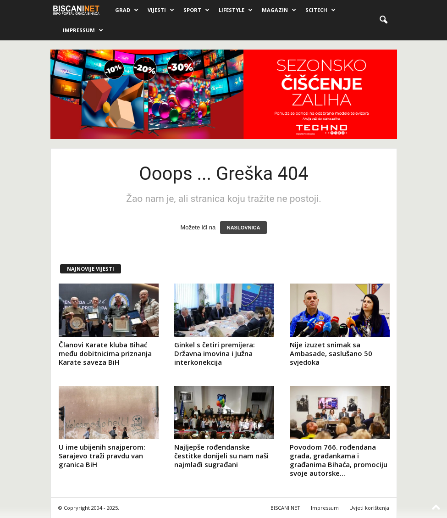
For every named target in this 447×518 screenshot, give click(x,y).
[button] (383, 20)
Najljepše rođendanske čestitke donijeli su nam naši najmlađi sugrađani (221, 455)
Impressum (83, 30)
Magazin (279, 10)
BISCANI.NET (285, 507)
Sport (196, 10)
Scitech (320, 10)
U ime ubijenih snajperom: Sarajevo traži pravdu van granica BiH (102, 455)
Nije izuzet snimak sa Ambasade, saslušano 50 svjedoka (331, 353)
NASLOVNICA (243, 227)
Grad (126, 10)
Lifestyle (236, 10)
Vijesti (161, 10)
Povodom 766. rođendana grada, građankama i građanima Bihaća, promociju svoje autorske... (338, 460)
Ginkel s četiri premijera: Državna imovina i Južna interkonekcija (214, 353)
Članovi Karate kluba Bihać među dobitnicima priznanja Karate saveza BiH (105, 353)
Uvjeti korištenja (369, 507)
